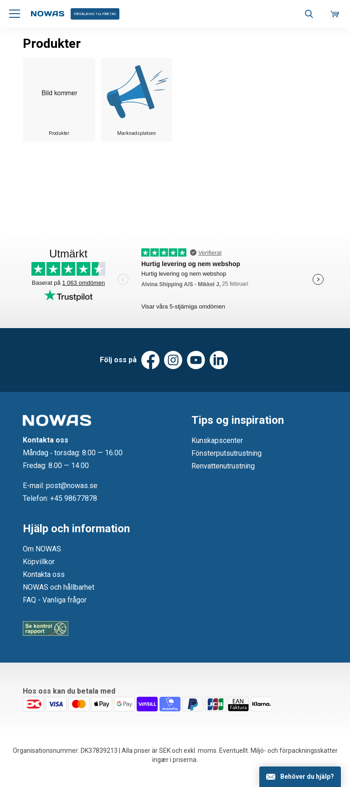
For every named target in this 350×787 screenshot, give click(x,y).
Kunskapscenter (217, 440)
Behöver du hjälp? (307, 776)
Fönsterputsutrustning (226, 453)
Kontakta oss (44, 574)
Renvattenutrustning (223, 466)
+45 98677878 (73, 498)
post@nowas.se (72, 485)
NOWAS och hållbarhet (58, 587)
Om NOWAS (42, 549)
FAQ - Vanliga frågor (55, 600)
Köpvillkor (39, 561)
